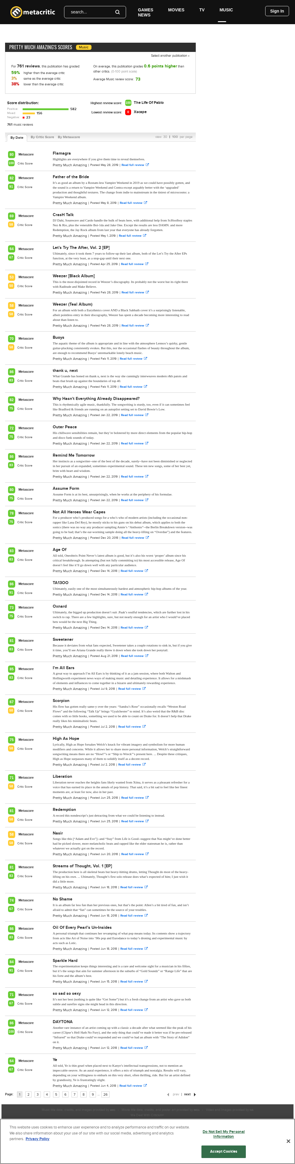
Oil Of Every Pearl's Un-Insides (82, 927)
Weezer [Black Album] (74, 275)
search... (79, 12)
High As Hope (66, 738)
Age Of (59, 549)
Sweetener (63, 639)
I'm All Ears (63, 667)
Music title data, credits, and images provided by (78, 1110)
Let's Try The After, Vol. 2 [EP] (81, 247)
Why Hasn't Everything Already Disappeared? (96, 398)
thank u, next (65, 370)
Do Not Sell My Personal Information (224, 1134)
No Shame (62, 899)
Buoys (58, 337)
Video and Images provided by (229, 1110)
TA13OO (61, 582)
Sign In (277, 11)
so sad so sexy (67, 993)
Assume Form (66, 488)
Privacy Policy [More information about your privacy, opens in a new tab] (37, 1139)
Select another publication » (170, 56)
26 (105, 1094)
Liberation (62, 776)
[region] (147, 1141)
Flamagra (62, 153)
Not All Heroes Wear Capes (79, 512)
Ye (55, 1059)
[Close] (288, 1141)
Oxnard (60, 606)
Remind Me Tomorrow (74, 455)
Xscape (140, 112)
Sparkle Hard (65, 960)
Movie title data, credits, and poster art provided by (161, 1110)
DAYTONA (63, 1021)
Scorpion (61, 700)
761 (10, 125)
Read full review (135, 165)
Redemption (64, 809)
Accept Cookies (223, 1151)
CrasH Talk (63, 214)
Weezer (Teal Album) (72, 304)
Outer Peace (65, 426)
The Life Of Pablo (149, 102)
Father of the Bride (71, 176)
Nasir (58, 833)
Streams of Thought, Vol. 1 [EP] (82, 866)
